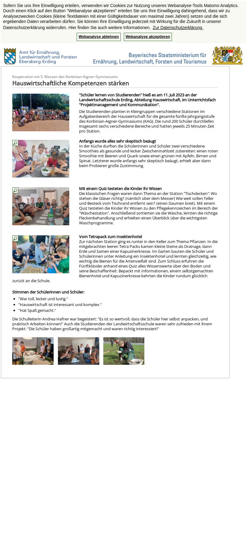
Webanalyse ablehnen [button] (98, 37)
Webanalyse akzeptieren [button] (148, 37)
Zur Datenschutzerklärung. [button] (178, 27)
